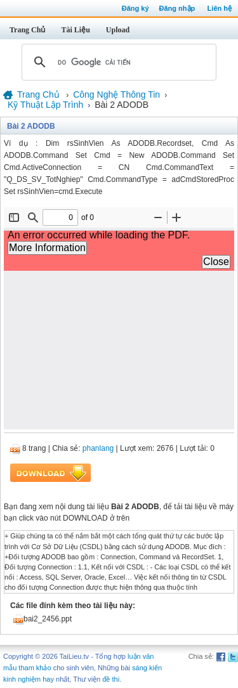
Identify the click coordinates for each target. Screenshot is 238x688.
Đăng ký (135, 8)
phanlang (98, 448)
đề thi (110, 679)
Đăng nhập (177, 8)
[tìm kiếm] (117, 62)
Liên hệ (220, 8)
